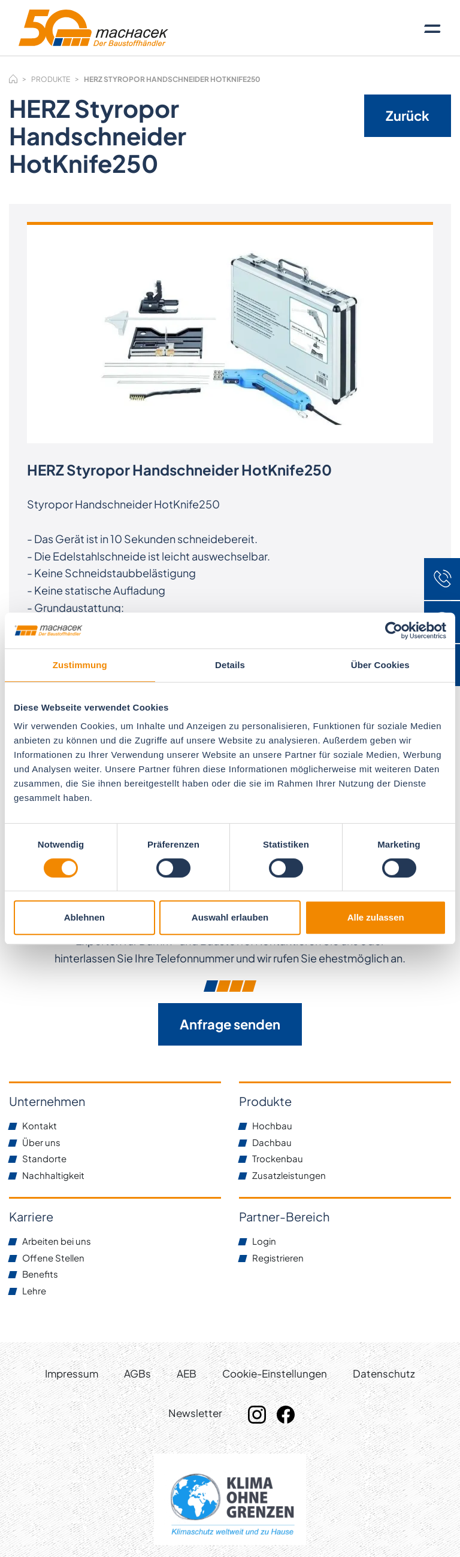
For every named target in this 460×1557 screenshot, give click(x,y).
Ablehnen (84, 917)
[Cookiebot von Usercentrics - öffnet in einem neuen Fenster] (393, 630)
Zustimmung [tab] (80, 665)
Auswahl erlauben (230, 917)
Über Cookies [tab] (380, 665)
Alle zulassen (375, 917)
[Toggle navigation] (432, 28)
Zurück (407, 115)
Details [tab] (230, 665)
